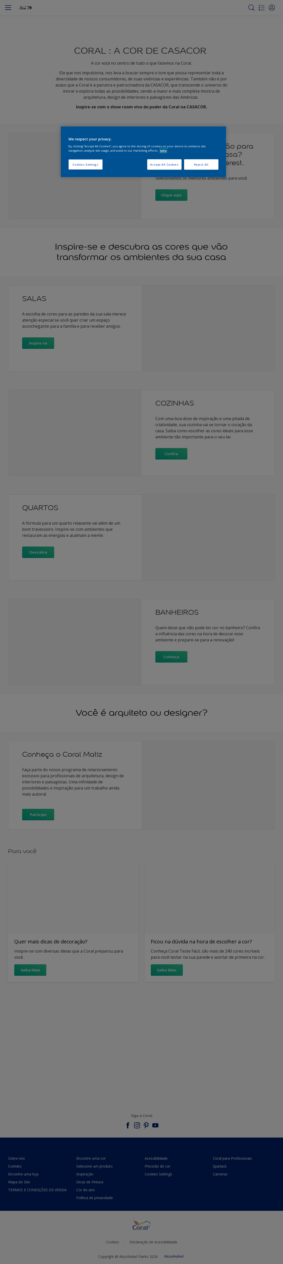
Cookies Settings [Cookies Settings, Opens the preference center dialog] (85, 164)
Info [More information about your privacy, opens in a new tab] (163, 150)
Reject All (201, 164)
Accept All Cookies (164, 164)
